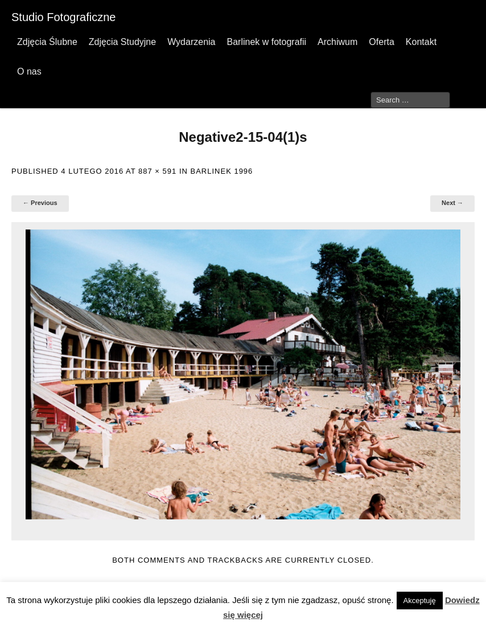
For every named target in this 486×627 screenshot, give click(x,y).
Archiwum (337, 42)
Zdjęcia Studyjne (122, 42)
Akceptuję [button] (419, 600)
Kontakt (421, 42)
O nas (29, 71)
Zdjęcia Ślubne (47, 42)
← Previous (40, 202)
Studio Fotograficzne (63, 17)
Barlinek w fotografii (266, 42)
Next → (452, 202)
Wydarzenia (191, 42)
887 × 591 (157, 171)
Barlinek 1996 (222, 171)
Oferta (381, 42)
